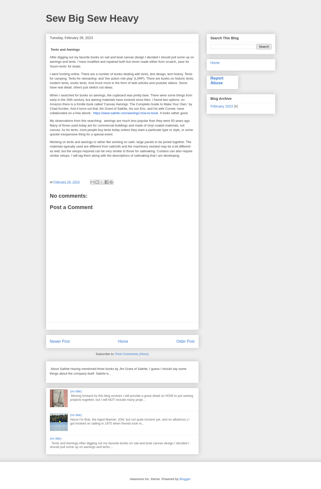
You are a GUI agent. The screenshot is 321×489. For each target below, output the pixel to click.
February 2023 (222, 106)
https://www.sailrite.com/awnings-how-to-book (125, 113)
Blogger (184, 479)
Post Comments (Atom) (132, 354)
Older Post (185, 341)
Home (123, 341)
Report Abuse (217, 80)
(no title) (76, 391)
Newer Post (60, 341)
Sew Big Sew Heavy (92, 18)
